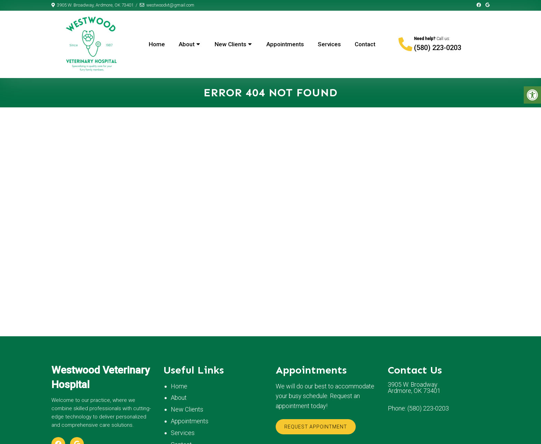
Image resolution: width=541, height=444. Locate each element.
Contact (365, 44)
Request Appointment (315, 426)
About (187, 44)
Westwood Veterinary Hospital (100, 377)
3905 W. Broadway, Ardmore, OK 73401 (95, 5)
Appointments (285, 44)
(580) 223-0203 (437, 48)
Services (329, 44)
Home (157, 44)
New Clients (230, 44)
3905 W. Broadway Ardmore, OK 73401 (414, 388)
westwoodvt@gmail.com (170, 5)
